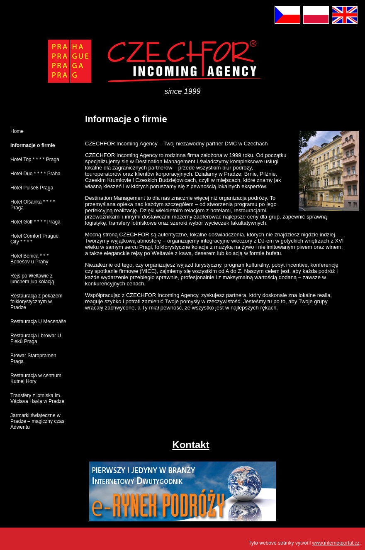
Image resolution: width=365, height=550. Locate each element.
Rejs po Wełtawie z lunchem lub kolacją (32, 279)
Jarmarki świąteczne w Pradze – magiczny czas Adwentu (37, 421)
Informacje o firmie (32, 145)
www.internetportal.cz (336, 543)
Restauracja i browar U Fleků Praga (35, 338)
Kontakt (190, 444)
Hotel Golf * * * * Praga (35, 222)
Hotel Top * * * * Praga (34, 159)
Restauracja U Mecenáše (38, 321)
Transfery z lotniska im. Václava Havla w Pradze (37, 398)
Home (17, 131)
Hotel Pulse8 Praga (31, 188)
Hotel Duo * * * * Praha (35, 174)
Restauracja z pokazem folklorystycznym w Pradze (36, 301)
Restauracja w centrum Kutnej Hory (35, 378)
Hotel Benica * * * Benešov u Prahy (29, 259)
